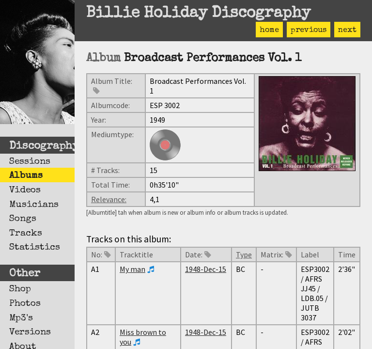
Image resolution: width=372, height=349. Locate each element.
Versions (30, 332)
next (347, 30)
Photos (25, 304)
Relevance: (108, 199)
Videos (25, 190)
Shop (20, 289)
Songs (22, 219)
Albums (26, 176)
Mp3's (21, 318)
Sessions (29, 162)
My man (132, 269)
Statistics (34, 248)
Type (244, 254)
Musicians (34, 205)
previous (308, 30)
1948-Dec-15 (205, 269)
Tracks (25, 233)
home (269, 30)
